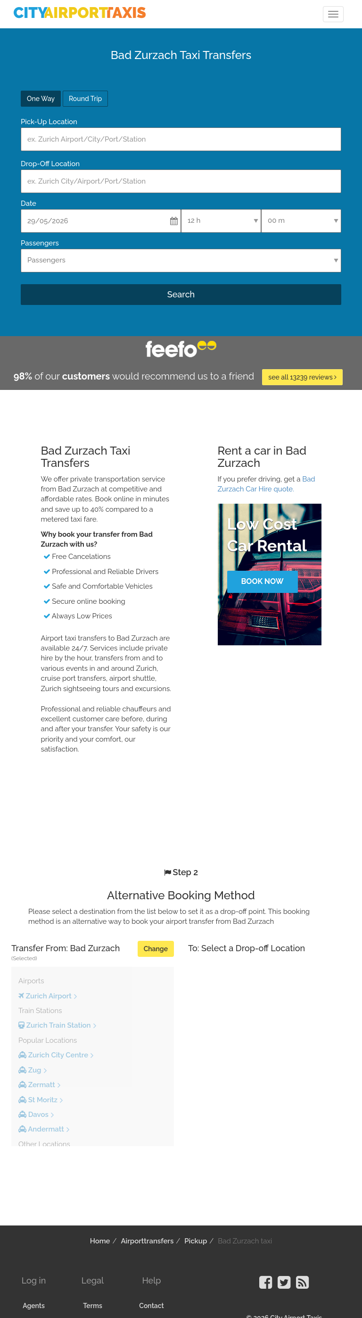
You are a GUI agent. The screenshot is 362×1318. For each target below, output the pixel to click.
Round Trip (85, 98)
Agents (34, 1306)
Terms (92, 1306)
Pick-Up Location (49, 122)
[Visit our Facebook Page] (265, 1285)
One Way (41, 98)
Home (100, 1241)
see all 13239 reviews (302, 377)
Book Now (262, 581)
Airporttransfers (147, 1241)
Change (156, 949)
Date (28, 203)
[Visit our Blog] (302, 1285)
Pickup (195, 1241)
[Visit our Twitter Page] (284, 1285)
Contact (151, 1306)
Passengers (40, 243)
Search (181, 294)
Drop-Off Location (50, 164)
